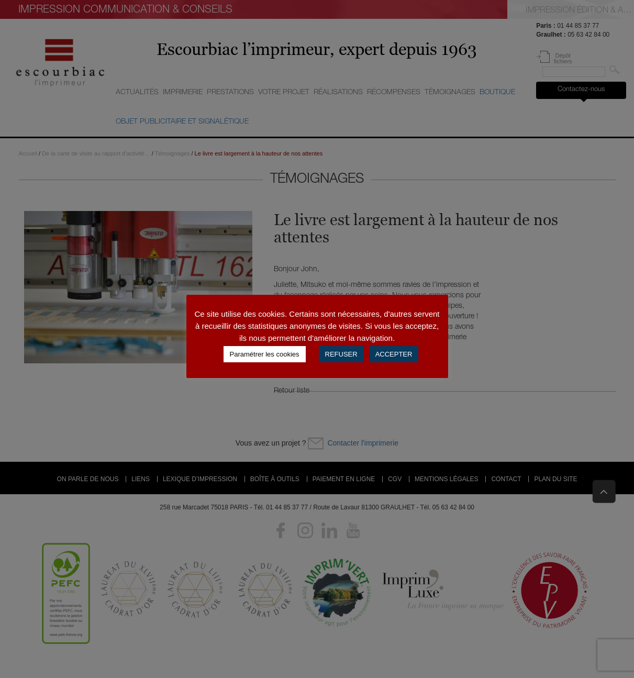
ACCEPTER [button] (394, 354)
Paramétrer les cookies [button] (264, 354)
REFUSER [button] (341, 354)
